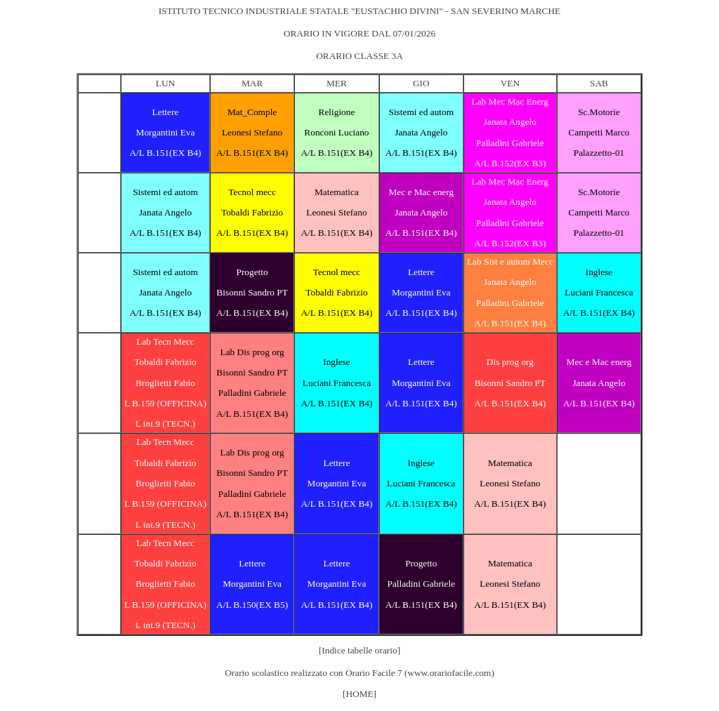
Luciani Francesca (599, 292)
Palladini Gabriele (510, 143)
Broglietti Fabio (165, 383)
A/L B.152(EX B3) (510, 163)
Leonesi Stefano (252, 132)
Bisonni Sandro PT (251, 292)
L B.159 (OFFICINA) (165, 403)
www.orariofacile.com (449, 672)
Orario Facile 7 (373, 672)
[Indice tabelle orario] (359, 650)
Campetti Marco (599, 132)
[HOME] (359, 694)
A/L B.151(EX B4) (165, 152)
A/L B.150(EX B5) (252, 604)
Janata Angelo (421, 132)
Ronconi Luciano (336, 132)
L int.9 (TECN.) (165, 423)
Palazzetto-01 (599, 152)
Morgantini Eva (165, 132)
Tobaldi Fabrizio (252, 212)
